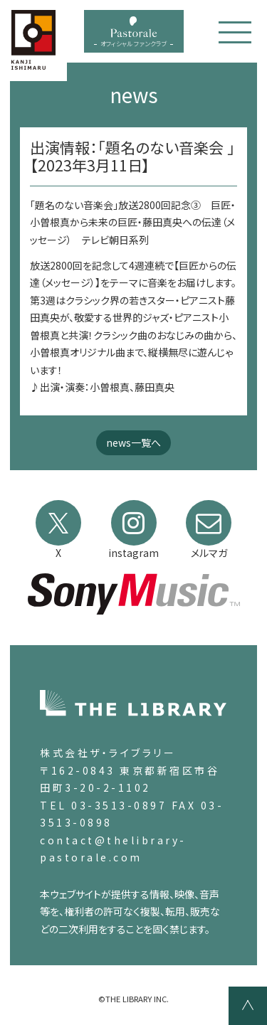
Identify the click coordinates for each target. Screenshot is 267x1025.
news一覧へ (133, 442)
